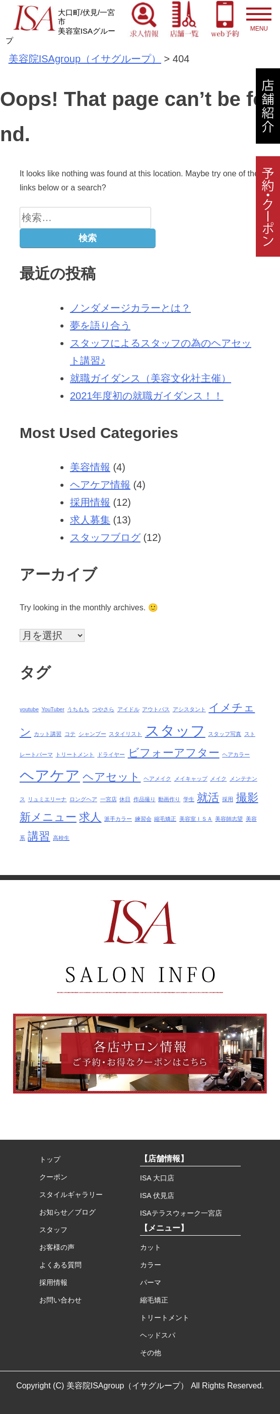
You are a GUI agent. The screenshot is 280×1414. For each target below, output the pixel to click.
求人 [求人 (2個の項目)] (90, 817)
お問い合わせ (60, 1300)
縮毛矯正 (154, 1300)
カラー (150, 1265)
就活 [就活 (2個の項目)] (208, 797)
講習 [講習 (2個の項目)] (39, 836)
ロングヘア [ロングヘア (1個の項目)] (83, 799)
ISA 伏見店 (157, 1195)
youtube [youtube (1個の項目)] (29, 709)
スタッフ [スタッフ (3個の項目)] (175, 730)
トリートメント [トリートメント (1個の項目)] (74, 754)
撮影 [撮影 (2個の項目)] (247, 797)
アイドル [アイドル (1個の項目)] (128, 709)
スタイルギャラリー (71, 1194)
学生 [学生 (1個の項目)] (188, 799)
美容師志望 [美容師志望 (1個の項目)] (229, 819)
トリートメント (164, 1318)
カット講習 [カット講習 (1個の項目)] (47, 734)
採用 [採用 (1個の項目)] (227, 799)
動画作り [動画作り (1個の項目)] (169, 799)
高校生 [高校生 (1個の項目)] (61, 838)
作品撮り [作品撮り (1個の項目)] (144, 799)
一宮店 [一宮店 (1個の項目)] (108, 799)
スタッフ (53, 1230)
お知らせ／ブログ (67, 1212)
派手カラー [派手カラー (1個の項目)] (118, 819)
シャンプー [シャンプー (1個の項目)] (92, 734)
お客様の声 (57, 1247)
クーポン (53, 1177)
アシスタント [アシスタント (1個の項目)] (189, 709)
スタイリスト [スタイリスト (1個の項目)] (125, 734)
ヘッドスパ (157, 1335)
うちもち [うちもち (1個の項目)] (78, 709)
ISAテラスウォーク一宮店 (181, 1213)
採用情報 (90, 502)
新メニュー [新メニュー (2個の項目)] (48, 817)
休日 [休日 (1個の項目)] (124, 799)
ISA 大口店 (157, 1178)
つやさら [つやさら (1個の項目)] (103, 709)
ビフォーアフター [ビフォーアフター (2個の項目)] (174, 752)
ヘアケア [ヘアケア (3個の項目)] (50, 775)
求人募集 (90, 519)
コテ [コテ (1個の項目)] (70, 734)
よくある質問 (60, 1265)
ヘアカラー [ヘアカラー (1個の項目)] (236, 754)
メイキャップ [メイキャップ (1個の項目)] (190, 779)
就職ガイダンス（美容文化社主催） (150, 378)
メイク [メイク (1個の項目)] (218, 779)
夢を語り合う (100, 325)
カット (150, 1247)
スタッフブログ (105, 537)
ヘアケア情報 (100, 484)
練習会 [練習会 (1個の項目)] (143, 819)
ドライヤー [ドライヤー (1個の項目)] (111, 754)
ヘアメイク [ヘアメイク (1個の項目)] (157, 779)
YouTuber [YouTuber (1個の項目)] (52, 709)
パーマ (150, 1282)
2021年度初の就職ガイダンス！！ (147, 395)
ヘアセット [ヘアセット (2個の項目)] (112, 777)
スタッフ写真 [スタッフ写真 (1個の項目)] (224, 734)
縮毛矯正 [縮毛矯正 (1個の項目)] (165, 819)
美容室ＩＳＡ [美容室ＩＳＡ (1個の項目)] (196, 819)
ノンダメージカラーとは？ (130, 307)
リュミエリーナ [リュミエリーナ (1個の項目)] (47, 799)
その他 (150, 1353)
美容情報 (90, 467)
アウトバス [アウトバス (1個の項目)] (156, 709)
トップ (49, 1159)
